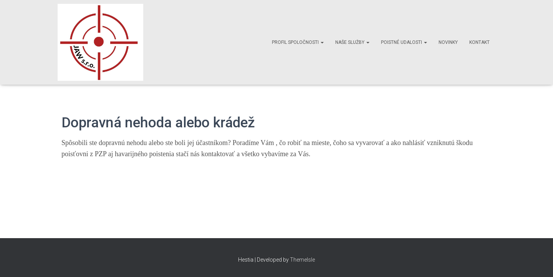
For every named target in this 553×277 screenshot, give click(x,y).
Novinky (448, 42)
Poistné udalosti (404, 42)
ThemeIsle (302, 260)
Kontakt (479, 42)
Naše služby (352, 42)
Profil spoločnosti (298, 42)
